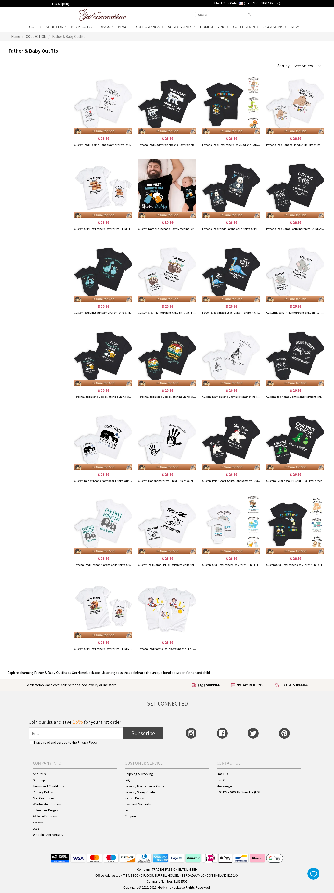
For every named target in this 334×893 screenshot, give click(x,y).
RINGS (106, 27)
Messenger (225, 786)
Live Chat (223, 780)
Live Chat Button (313, 874)
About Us (39, 774)
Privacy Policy (88, 742)
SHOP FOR (56, 27)
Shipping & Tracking (139, 774)
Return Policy (134, 798)
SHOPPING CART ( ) (266, 3)
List (127, 810)
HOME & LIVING (214, 27)
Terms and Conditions (48, 786)
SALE (35, 27)
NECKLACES (82, 27)
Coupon (130, 816)
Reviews (38, 822)
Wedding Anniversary (48, 834)
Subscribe (143, 733)
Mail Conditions (44, 798)
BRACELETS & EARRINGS (140, 27)
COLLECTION (245, 27)
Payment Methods (138, 804)
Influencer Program (47, 810)
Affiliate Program (45, 816)
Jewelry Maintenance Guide (145, 786)
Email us (222, 774)
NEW (295, 27)
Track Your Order (225, 3)
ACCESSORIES (181, 27)
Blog (36, 828)
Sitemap (39, 780)
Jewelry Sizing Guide (140, 792)
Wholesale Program (47, 804)
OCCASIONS (274, 27)
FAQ (128, 780)
